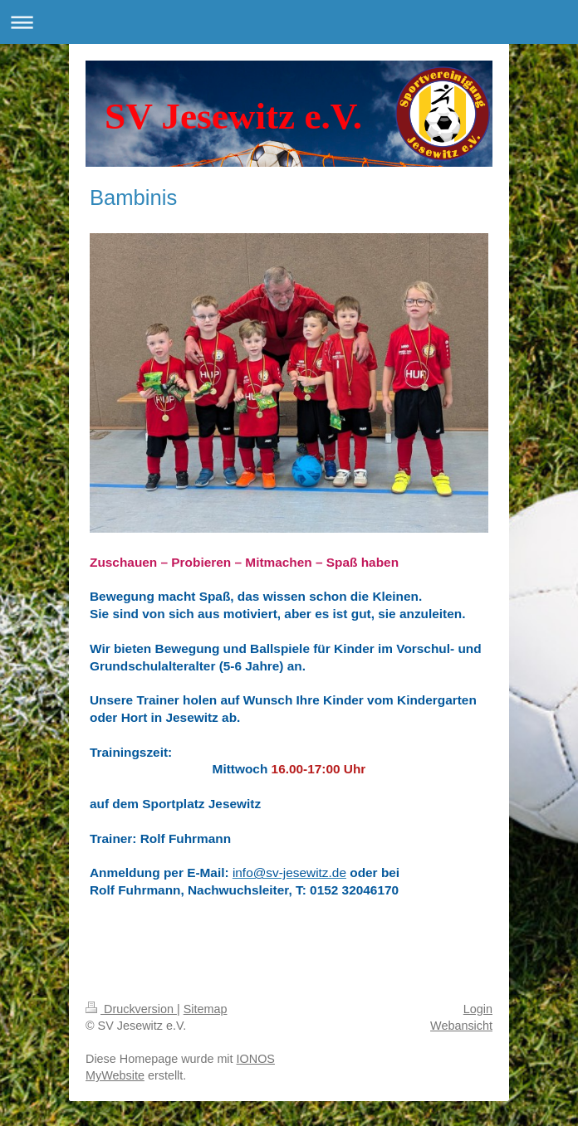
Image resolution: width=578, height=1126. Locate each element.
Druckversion (131, 1009)
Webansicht (461, 1025)
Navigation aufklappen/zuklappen (289, 22)
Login (477, 1009)
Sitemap (206, 1009)
